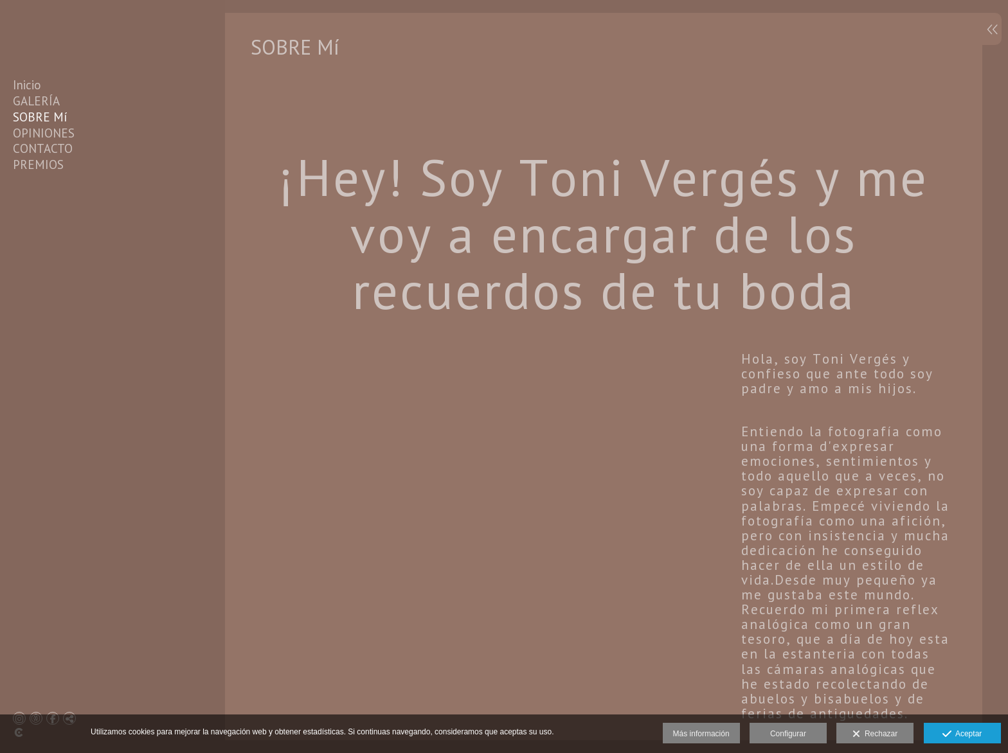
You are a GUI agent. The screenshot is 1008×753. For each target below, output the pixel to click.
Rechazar (874, 734)
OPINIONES (44, 133)
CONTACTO (43, 148)
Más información (701, 733)
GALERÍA (36, 101)
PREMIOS (38, 164)
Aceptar (962, 734)
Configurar (788, 733)
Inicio (27, 85)
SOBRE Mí (40, 117)
